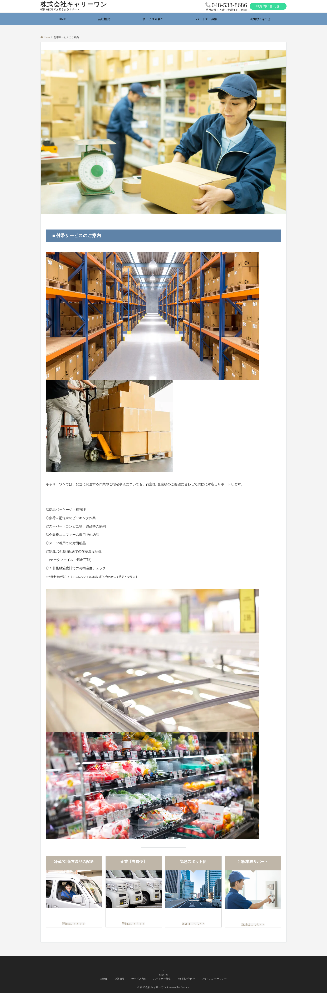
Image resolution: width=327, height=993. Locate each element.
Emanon (185, 987)
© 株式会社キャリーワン (151, 987)
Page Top (163, 970)
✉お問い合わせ (268, 6)
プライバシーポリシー (214, 979)
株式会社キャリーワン (73, 4)
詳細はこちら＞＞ (74, 923)
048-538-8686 (229, 4)
